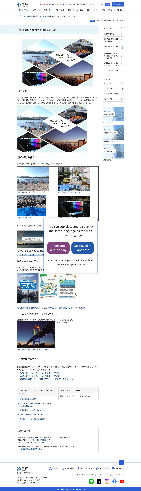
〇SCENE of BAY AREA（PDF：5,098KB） (33, 349)
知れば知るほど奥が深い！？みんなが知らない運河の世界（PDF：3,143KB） (52, 308)
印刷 (93, 20)
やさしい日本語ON (69, 4)
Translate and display (58, 247)
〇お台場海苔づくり (24, 217)
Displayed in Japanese (82, 247)
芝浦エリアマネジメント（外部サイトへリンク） (41, 376)
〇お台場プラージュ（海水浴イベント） (31, 192)
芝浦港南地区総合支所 (34, 16)
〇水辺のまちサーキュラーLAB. (69, 192)
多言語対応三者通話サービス (31, 449)
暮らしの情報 (47, 16)
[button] (44, 4)
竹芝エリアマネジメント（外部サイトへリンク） (41, 373)
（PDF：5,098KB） (43, 322)
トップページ (21, 16)
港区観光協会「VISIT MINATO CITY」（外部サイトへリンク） (47, 379)
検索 (107, 4)
